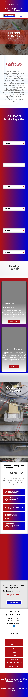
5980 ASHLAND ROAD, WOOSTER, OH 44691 (14, 619)
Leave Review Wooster (18, 7)
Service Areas (6, 7)
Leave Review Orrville (8, 9)
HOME (14, 641)
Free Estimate (17, 10)
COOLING (14, 652)
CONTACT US (14, 667)
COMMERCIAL (14, 659)
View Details (14, 321)
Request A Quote (14, 602)
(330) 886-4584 (15, 472)
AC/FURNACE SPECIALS (14, 663)
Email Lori (14, 366)
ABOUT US (14, 645)
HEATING (14, 648)
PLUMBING (14, 656)
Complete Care (19, 9)
